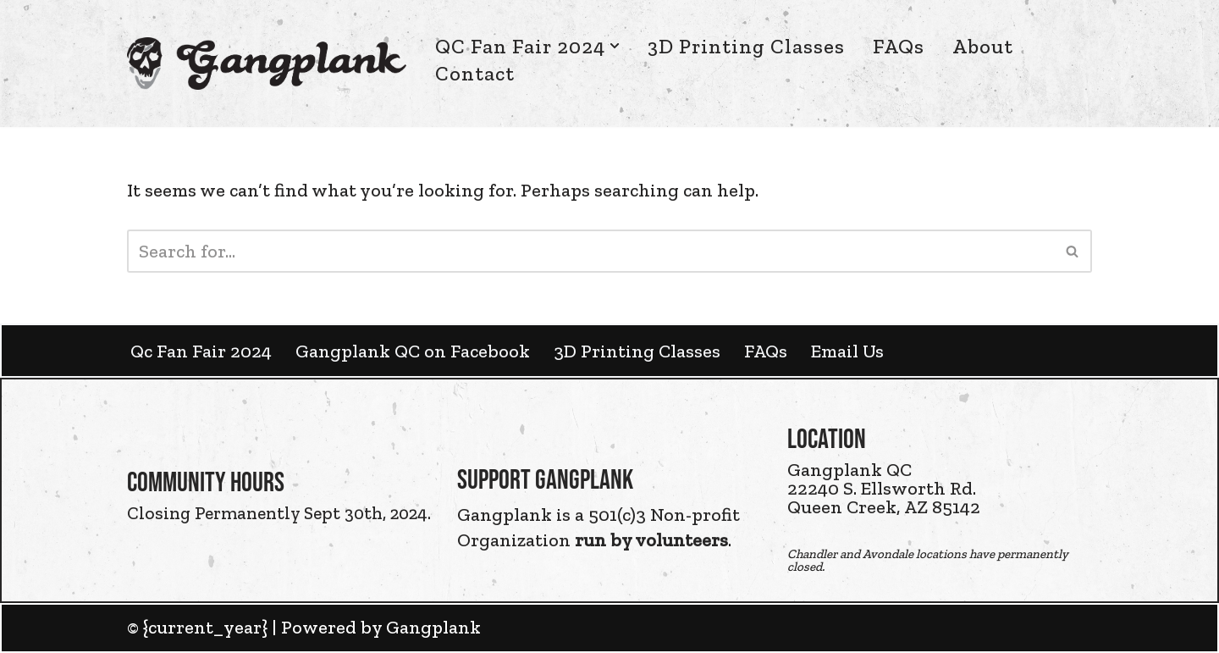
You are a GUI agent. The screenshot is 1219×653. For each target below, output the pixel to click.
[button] (615, 46)
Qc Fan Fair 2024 (201, 351)
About (982, 46)
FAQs (898, 46)
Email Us (847, 351)
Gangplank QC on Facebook (412, 351)
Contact (475, 73)
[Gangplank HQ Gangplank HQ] (266, 63)
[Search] (590, 251)
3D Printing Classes (746, 46)
